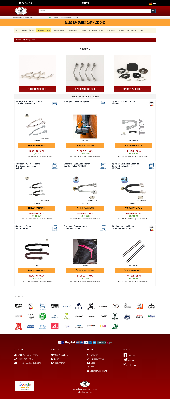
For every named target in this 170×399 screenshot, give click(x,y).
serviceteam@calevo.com (27, 363)
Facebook (130, 356)
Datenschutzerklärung (97, 371)
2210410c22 (85, 265)
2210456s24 (133, 265)
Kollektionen (71, 30)
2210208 (37, 203)
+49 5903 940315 (23, 359)
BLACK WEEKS (108, 30)
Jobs (137, 30)
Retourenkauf (128, 30)
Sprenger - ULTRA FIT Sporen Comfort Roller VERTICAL (77, 165)
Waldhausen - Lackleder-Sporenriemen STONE (123, 227)
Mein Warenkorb (61, 355)
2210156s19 (133, 141)
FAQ (90, 367)
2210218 (85, 203)
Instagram (130, 365)
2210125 (85, 141)
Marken (81, 30)
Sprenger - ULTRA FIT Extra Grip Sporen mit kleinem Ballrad (27, 166)
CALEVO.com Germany (26, 355)
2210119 (37, 141)
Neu (17, 30)
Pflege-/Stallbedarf (58, 30)
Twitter (129, 360)
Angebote (118, 30)
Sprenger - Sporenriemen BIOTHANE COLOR (75, 227)
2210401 (37, 265)
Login (55, 359)
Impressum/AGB (95, 359)
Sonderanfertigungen (94, 30)
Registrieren (58, 363)
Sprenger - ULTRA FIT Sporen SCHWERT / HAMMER (28, 102)
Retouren (92, 355)
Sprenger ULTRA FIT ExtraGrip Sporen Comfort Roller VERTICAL (125, 166)
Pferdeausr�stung (27, 30)
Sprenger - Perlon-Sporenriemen (23, 227)
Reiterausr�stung (43, 30)
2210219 (133, 203)
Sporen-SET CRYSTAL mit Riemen (123, 102)
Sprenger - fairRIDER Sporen (77, 101)
